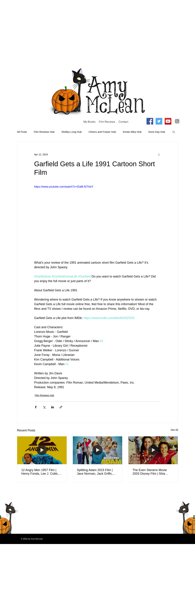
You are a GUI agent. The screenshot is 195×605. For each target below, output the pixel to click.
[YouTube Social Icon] (168, 121)
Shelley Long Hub (71, 131)
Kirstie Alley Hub (132, 131)
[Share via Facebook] (35, 407)
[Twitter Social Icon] (159, 121)
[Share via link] (61, 407)
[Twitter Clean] (167, 493)
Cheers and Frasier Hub (102, 131)
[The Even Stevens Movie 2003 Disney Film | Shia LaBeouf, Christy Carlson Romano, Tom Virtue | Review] (153, 450)
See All (174, 430)
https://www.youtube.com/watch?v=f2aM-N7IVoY (63, 186)
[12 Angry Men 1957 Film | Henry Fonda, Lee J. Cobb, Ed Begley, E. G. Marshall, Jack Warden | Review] (42, 450)
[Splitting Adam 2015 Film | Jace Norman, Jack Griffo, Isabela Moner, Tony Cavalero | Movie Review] (97, 450)
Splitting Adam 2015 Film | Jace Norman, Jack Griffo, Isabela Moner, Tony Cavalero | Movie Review (97, 471)
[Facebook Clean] (163, 493)
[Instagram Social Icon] (177, 121)
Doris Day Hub (156, 131)
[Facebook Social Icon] (150, 121)
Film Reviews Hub (44, 131)
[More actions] (159, 154)
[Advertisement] (32, 32)
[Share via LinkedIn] (52, 407)
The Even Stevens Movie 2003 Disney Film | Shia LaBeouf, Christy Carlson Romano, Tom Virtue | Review (152, 471)
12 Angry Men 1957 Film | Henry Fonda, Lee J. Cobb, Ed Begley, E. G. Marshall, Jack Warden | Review (39, 471)
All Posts (22, 131)
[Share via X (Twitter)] (44, 407)
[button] (173, 131)
